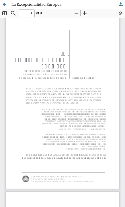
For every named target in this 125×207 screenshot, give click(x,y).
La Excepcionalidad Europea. (36, 4)
